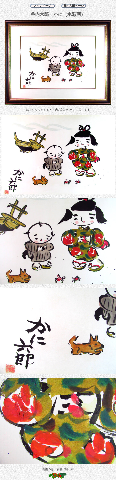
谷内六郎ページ (73, 5)
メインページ (42, 5)
